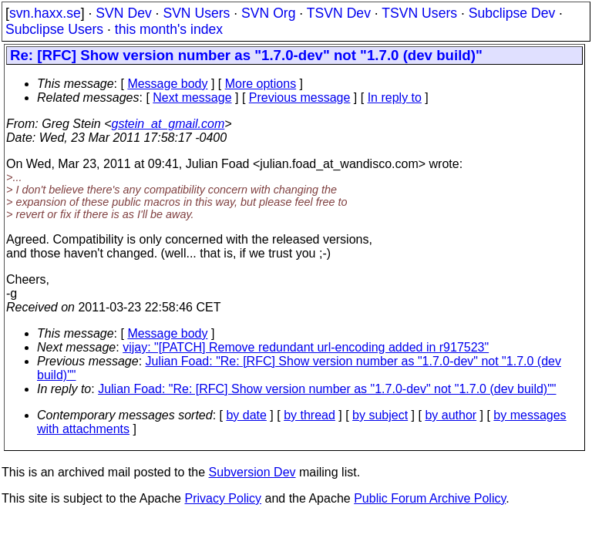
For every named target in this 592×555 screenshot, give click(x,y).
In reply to (395, 97)
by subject (380, 415)
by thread (309, 415)
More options (261, 83)
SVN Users (196, 13)
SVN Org (268, 13)
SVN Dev (123, 13)
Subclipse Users (54, 29)
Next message (192, 97)
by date (246, 415)
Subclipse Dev (512, 13)
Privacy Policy (222, 498)
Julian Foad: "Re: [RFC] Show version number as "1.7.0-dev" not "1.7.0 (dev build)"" (327, 388)
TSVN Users (419, 13)
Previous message (300, 97)
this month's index (169, 29)
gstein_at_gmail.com (168, 123)
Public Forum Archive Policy (430, 498)
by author (450, 415)
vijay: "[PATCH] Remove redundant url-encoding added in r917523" (306, 347)
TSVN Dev (339, 13)
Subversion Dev (252, 472)
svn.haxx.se (45, 13)
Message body (167, 83)
